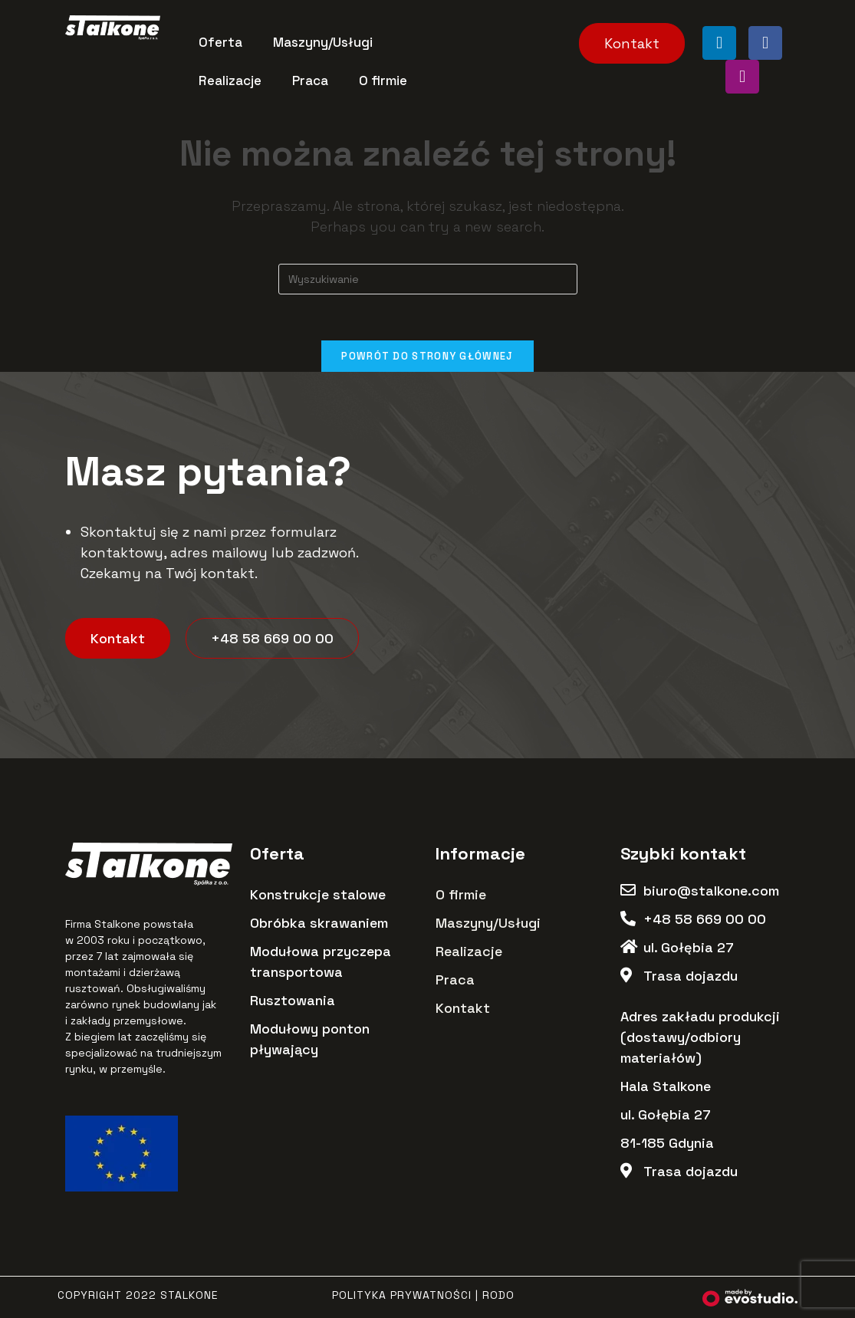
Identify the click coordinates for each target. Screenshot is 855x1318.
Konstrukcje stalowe (318, 895)
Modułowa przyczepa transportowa (320, 962)
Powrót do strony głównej (427, 356)
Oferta (220, 42)
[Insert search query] (427, 279)
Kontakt (463, 1008)
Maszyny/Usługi (323, 42)
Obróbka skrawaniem (319, 923)
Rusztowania (292, 1001)
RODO (498, 1296)
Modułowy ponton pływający (310, 1040)
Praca (310, 80)
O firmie (383, 80)
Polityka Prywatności (402, 1296)
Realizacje (230, 80)
